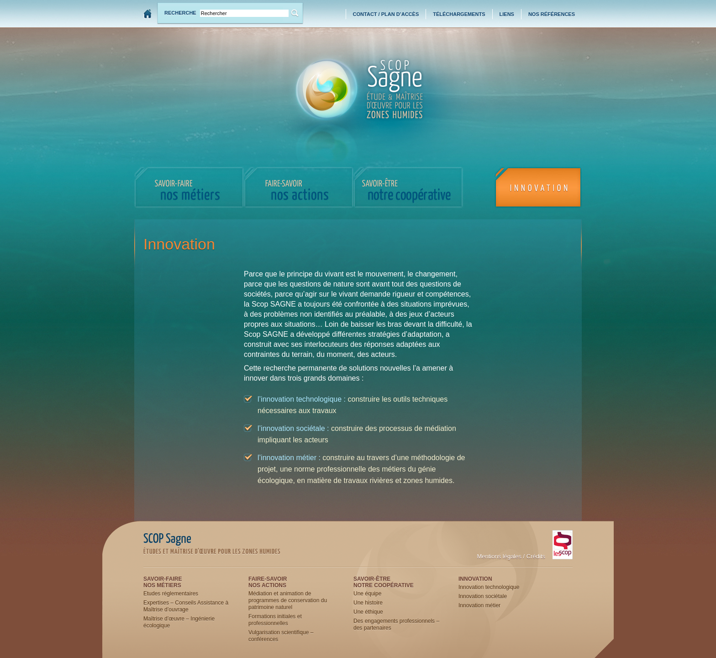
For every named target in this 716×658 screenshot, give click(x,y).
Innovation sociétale (482, 596)
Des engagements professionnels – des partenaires (396, 624)
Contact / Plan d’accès (386, 14)
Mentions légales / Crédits (511, 556)
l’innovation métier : (289, 458)
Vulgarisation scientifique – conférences (280, 635)
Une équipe (367, 593)
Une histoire (368, 603)
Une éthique (368, 612)
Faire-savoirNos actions (267, 582)
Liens (507, 14)
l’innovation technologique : (302, 399)
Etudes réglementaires (170, 593)
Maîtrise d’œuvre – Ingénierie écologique (179, 622)
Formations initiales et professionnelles (275, 619)
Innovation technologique (488, 587)
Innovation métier (479, 605)
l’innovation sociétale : (293, 428)
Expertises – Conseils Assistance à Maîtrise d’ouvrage (185, 606)
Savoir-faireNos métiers (162, 582)
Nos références (551, 14)
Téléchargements (459, 14)
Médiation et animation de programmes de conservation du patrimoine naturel (287, 600)
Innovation (475, 579)
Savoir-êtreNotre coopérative (383, 582)
